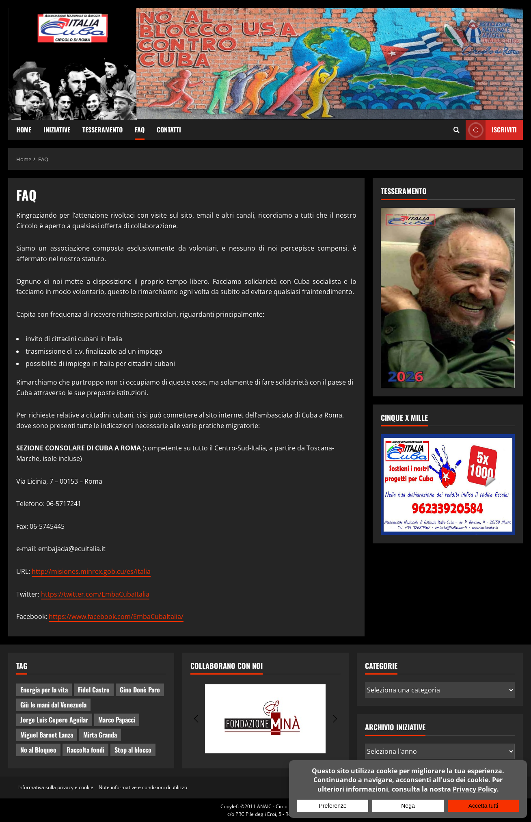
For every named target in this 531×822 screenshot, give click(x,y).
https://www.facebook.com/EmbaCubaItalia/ (116, 616)
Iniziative (56, 129)
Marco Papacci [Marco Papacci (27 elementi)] (116, 720)
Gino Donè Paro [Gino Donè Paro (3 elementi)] (140, 689)
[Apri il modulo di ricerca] (456, 130)
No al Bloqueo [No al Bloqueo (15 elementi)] (38, 750)
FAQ (140, 129)
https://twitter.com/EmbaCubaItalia (95, 594)
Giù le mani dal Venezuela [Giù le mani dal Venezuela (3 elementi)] (53, 705)
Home (23, 129)
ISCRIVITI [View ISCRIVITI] (491, 130)
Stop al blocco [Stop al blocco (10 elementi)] (132, 750)
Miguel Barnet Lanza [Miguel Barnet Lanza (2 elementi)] (46, 735)
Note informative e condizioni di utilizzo (143, 787)
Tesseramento (102, 129)
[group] (265, 718)
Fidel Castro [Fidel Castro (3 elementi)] (94, 689)
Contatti (169, 129)
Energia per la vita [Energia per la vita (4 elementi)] (44, 689)
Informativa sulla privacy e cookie (55, 787)
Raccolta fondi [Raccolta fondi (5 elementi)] (85, 750)
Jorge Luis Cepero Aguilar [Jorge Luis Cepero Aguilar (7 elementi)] (54, 720)
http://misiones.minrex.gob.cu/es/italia (91, 571)
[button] (195, 719)
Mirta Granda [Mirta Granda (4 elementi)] (100, 735)
